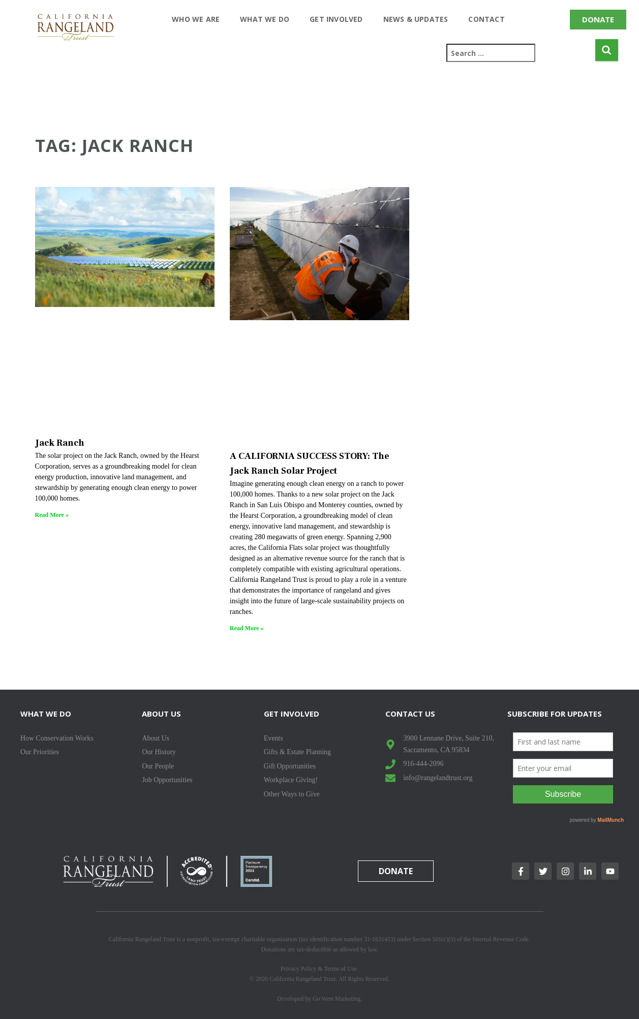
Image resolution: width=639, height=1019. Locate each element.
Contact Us (410, 713)
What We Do (264, 19)
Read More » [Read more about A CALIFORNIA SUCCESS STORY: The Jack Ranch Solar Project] (246, 628)
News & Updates (415, 19)
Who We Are (196, 19)
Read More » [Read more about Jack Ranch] (52, 514)
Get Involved (336, 19)
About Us (161, 713)
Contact (486, 19)
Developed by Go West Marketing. (319, 998)
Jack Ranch (59, 443)
